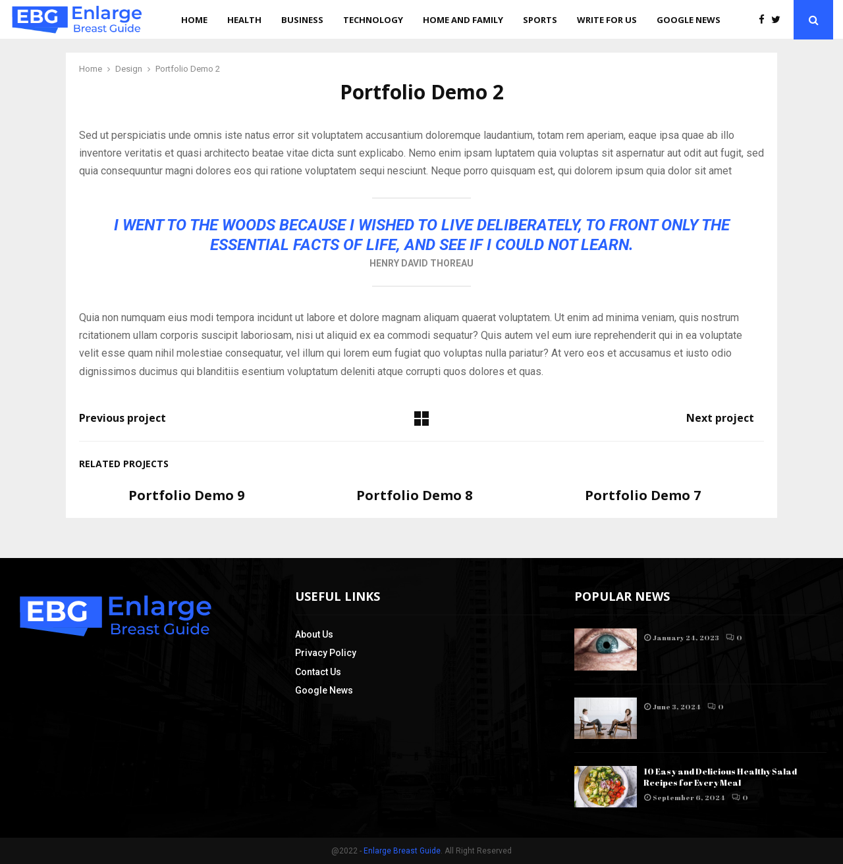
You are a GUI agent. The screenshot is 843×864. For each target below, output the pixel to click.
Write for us (607, 20)
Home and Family (463, 20)
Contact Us (318, 672)
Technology (373, 20)
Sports (540, 20)
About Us (314, 634)
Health (244, 20)
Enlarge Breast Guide (402, 850)
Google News (689, 20)
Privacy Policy (325, 653)
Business (302, 20)
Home (194, 20)
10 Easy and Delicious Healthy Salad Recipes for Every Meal (720, 776)
